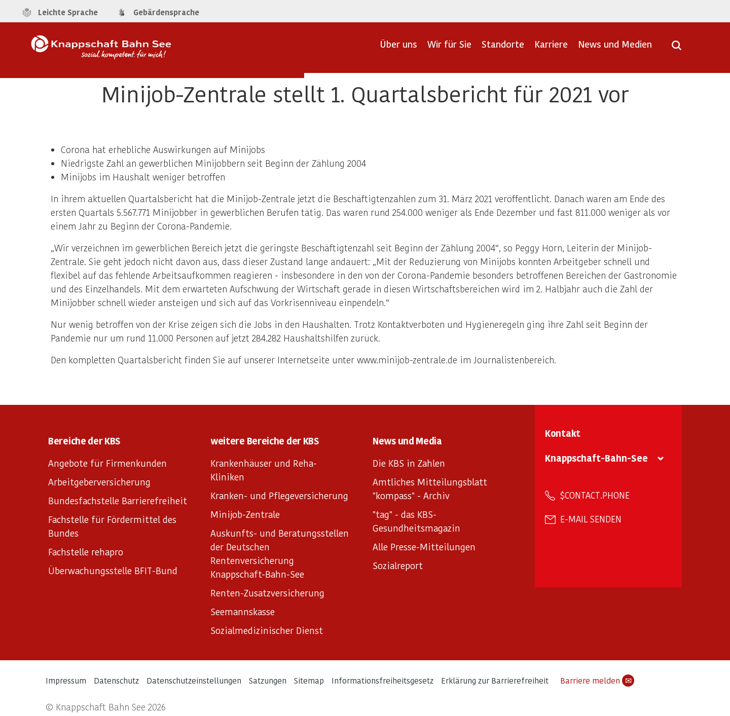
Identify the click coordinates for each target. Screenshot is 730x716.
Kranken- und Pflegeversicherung (279, 495)
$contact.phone (595, 495)
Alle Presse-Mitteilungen (424, 546)
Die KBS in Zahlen (409, 463)
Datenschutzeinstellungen (194, 680)
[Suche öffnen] (676, 49)
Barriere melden (597, 680)
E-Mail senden (591, 519)
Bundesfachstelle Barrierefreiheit (117, 500)
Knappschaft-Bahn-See (596, 458)
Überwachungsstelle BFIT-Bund (112, 570)
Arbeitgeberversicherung (99, 481)
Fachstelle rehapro (85, 551)
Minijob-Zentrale (245, 514)
